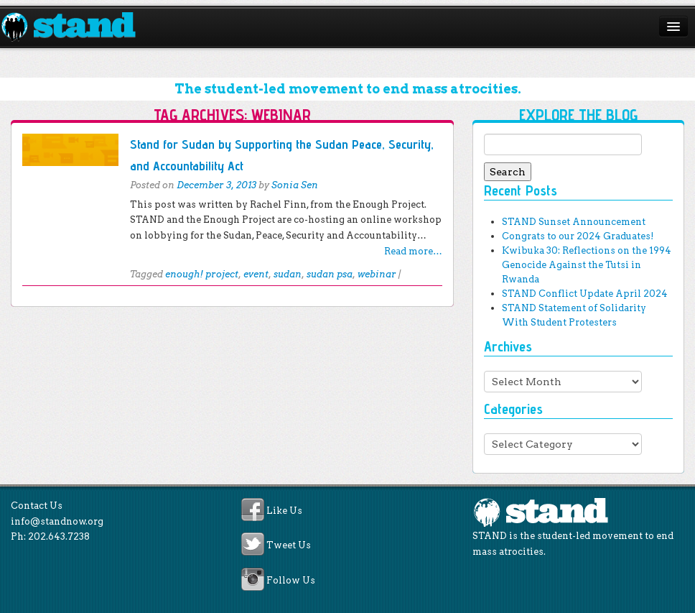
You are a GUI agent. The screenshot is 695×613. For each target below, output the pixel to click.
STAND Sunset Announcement (573, 221)
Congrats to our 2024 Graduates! (577, 236)
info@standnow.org (57, 521)
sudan (288, 274)
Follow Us (290, 580)
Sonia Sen (294, 185)
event (256, 274)
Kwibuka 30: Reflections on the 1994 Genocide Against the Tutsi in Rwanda (586, 265)
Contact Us (36, 505)
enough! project (201, 274)
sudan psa (330, 274)
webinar (377, 274)
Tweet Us (288, 545)
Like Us (284, 510)
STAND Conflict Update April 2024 (585, 293)
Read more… (413, 251)
